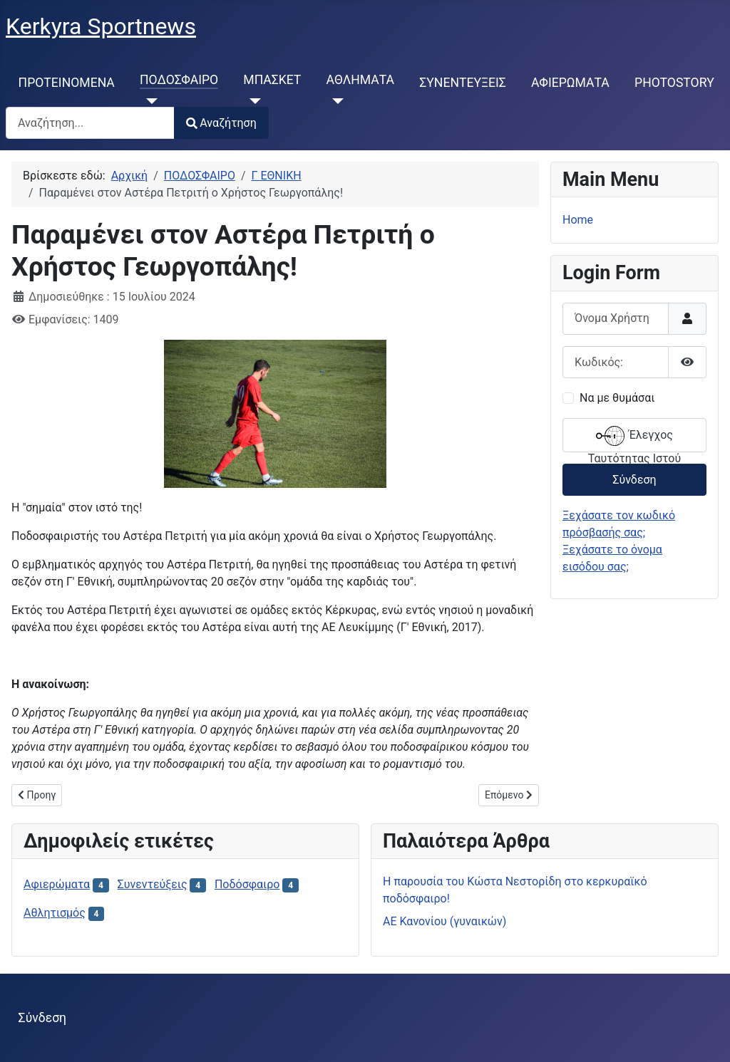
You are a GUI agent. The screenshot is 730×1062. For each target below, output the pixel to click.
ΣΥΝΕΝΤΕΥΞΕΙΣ (462, 83)
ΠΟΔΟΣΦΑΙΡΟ (179, 80)
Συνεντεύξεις (152, 884)
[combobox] (90, 123)
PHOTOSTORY (674, 83)
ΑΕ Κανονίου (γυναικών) (444, 921)
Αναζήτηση (221, 123)
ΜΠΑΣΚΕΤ (272, 80)
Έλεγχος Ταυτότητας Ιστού (634, 437)
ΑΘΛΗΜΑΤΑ (361, 80)
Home (577, 220)
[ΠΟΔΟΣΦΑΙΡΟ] (149, 101)
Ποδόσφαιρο (247, 884)
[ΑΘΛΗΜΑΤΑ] (335, 101)
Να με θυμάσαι (617, 398)
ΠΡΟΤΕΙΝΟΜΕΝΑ (67, 83)
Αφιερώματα (57, 884)
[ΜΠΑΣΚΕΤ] (252, 101)
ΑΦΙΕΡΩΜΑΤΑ (570, 83)
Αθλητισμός (55, 913)
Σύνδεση (634, 479)
